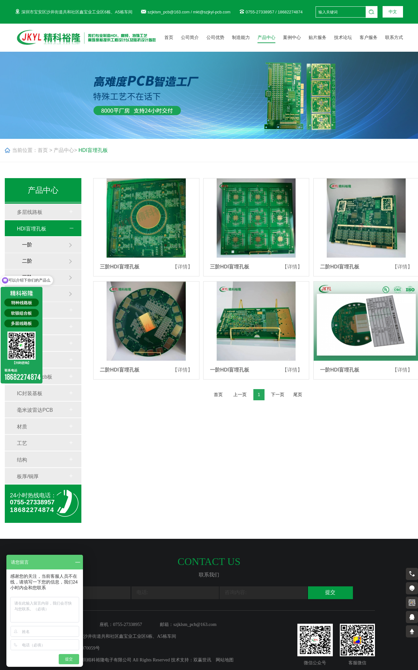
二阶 (27, 261)
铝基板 (24, 343)
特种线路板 (29, 327)
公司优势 (215, 37)
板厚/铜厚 (28, 476)
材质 (22, 426)
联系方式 (394, 37)
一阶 (27, 244)
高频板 (24, 310)
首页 (168, 37)
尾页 (297, 399)
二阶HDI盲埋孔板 (340, 266)
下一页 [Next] (277, 399)
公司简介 (190, 37)
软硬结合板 (29, 360)
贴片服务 (317, 37)
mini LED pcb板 (34, 377)
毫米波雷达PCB (35, 410)
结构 (22, 460)
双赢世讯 (202, 659)
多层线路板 (29, 212)
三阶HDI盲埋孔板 (119, 266)
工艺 (22, 443)
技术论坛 (343, 37)
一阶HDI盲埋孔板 (230, 370)
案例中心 (292, 37)
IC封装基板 (29, 393)
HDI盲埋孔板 (31, 228)
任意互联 (32, 293)
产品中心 (266, 37)
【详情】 (182, 266)
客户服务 (368, 37)
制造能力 (241, 37)
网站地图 (225, 659)
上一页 (240, 399)
